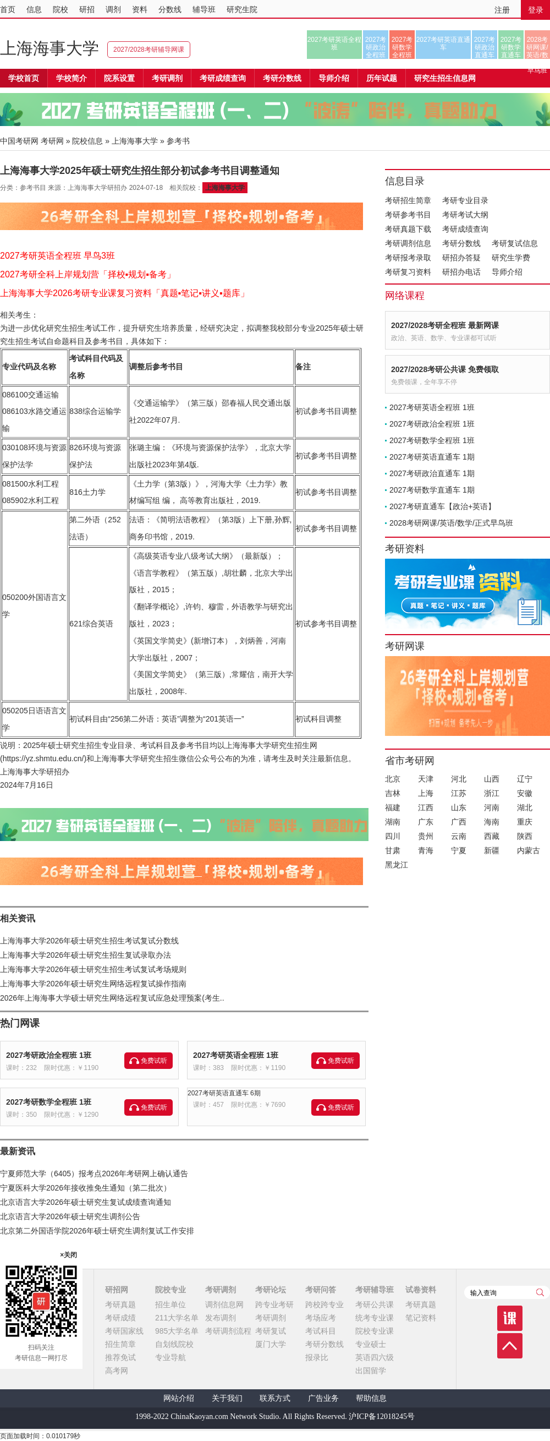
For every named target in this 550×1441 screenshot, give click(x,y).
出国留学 (370, 1370)
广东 (425, 821)
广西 (458, 821)
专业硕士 (370, 1344)
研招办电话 (461, 272)
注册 (502, 10)
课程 (509, 1318)
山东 (458, 807)
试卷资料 (420, 1289)
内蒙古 (528, 850)
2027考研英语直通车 (443, 43)
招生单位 (170, 1304)
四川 (392, 836)
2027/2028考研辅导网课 (148, 49)
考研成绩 (120, 1317)
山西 (491, 778)
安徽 (524, 793)
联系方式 (275, 1398)
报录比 (316, 1357)
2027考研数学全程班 (402, 47)
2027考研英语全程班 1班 (235, 1055)
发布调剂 (220, 1317)
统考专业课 (374, 1317)
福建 (392, 807)
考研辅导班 (374, 1289)
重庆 (524, 821)
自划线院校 (174, 1344)
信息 (34, 9)
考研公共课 (374, 1304)
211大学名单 (177, 1317)
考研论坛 (270, 1289)
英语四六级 (374, 1357)
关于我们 (227, 1398)
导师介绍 (333, 78)
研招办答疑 (461, 257)
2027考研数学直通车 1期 (432, 489)
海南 (491, 821)
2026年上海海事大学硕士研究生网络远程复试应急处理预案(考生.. (112, 998)
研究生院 (242, 9)
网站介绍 (178, 1398)
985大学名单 (177, 1331)
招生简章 (120, 1344)
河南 (491, 807)
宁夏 (458, 850)
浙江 (491, 793)
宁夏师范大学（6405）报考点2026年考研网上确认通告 (94, 1173)
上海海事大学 (49, 48)
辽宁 (524, 778)
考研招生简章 (408, 200)
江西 (425, 807)
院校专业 (170, 1289)
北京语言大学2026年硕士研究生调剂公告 (70, 1216)
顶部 (509, 1345)
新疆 (491, 850)
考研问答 (320, 1289)
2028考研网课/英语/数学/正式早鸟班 (537, 47)
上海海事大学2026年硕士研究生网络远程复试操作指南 (93, 983)
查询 (540, 1292)
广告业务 (323, 1398)
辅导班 (204, 9)
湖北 (524, 807)
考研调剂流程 (228, 1331)
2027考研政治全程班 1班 (48, 1055)
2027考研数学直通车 (511, 47)
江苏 (458, 793)
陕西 (524, 836)
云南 (458, 836)
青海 (425, 850)
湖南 (392, 821)
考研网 (52, 141)
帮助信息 (371, 1398)
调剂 (113, 9)
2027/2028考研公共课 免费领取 (445, 369)
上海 (425, 793)
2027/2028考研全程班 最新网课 (445, 325)
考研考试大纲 (465, 214)
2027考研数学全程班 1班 (48, 1102)
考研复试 (270, 1331)
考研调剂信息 (408, 243)
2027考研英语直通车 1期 (432, 456)
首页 (7, 9)
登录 (535, 10)
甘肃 (392, 850)
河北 (458, 778)
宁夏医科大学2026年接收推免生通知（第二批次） (85, 1187)
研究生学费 (511, 257)
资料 (139, 9)
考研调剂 (167, 78)
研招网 (116, 1289)
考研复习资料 (408, 272)
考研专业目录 (465, 200)
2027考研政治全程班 (376, 47)
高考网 (116, 1370)
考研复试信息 (515, 243)
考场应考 (320, 1317)
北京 (392, 778)
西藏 (491, 836)
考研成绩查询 (465, 229)
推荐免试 (120, 1357)
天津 (425, 778)
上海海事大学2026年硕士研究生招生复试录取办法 (85, 955)
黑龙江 (396, 864)
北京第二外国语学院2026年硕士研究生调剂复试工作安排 (97, 1230)
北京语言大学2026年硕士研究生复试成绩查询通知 (85, 1202)
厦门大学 (270, 1344)
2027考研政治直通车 (485, 47)
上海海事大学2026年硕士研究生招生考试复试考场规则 (93, 969)
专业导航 (170, 1357)
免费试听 (154, 1061)
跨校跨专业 (324, 1304)
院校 (60, 9)
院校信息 (87, 141)
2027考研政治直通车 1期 (432, 473)
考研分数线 (461, 243)
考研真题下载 (408, 229)
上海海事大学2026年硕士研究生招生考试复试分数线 (89, 940)
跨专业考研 (274, 1304)
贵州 (425, 836)
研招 (87, 9)
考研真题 (120, 1304)
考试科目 (320, 1331)
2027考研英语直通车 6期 (224, 1093)
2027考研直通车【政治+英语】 (442, 506)
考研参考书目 (408, 214)
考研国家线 (124, 1331)
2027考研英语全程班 (334, 43)
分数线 (170, 9)
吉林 (392, 793)
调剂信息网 (224, 1304)
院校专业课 (374, 1331)
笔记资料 (420, 1317)
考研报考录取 (408, 257)
